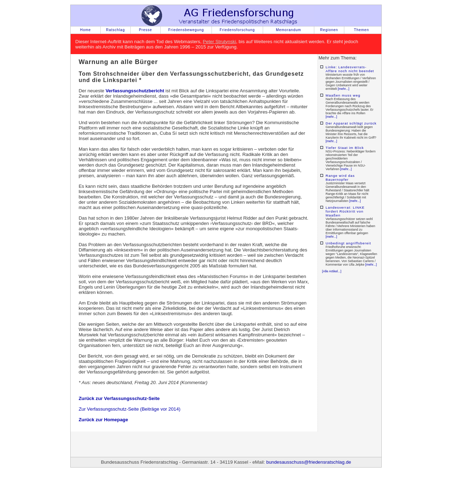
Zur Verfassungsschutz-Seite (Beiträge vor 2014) (129, 409)
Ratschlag (115, 30)
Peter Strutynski (219, 41)
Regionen (329, 30)
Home (85, 30)
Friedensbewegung (186, 30)
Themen (361, 30)
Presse (145, 30)
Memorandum (288, 30)
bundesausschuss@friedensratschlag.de (308, 462)
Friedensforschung (237, 30)
